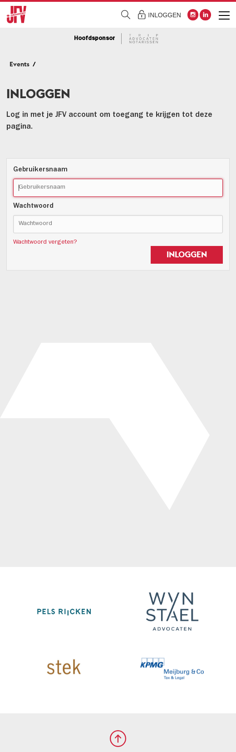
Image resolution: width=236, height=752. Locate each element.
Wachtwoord (33, 206)
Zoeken (126, 14)
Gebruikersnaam (40, 170)
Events (20, 64)
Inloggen (164, 15)
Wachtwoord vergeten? (45, 242)
